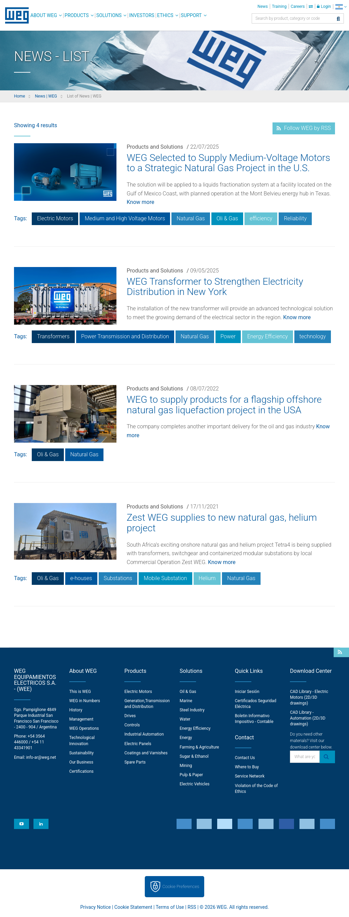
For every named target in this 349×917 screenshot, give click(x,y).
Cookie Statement (133, 907)
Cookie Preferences (181, 886)
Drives (130, 715)
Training (279, 6)
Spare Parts (134, 762)
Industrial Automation (144, 734)
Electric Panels (137, 743)
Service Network (250, 776)
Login (324, 6)
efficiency (261, 218)
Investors (141, 15)
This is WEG (80, 691)
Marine (186, 700)
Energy (186, 737)
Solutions (109, 15)
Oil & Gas (188, 691)
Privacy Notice (95, 907)
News (262, 6)
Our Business (81, 762)
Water (185, 719)
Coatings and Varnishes (145, 753)
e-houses (81, 578)
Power (228, 336)
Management (81, 719)
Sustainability (81, 753)
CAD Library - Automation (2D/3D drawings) (307, 718)
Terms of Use (170, 907)
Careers (298, 6)
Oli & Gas (227, 218)
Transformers (53, 336)
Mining (186, 765)
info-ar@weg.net (41, 757)
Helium (207, 578)
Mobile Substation (165, 578)
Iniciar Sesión (247, 691)
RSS (191, 907)
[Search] (338, 19)
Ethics (165, 15)
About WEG (43, 15)
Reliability (295, 218)
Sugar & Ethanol (194, 756)
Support (191, 15)
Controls (132, 725)
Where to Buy (247, 767)
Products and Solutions (155, 147)
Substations (118, 578)
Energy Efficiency (267, 336)
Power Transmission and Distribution (125, 336)
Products (77, 15)
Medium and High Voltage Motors (125, 218)
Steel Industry (192, 710)
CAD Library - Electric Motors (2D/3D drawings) (309, 697)
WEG (14, 15)
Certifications (81, 771)
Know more (140, 202)
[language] (341, 6)
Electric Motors (55, 218)
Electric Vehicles (195, 784)
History (75, 710)
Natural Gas (191, 218)
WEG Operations (84, 728)
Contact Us (245, 757)
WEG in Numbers (84, 700)
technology (312, 336)
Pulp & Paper (191, 774)
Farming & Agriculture (199, 747)
